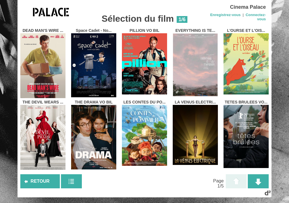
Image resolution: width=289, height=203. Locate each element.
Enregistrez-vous (225, 15)
